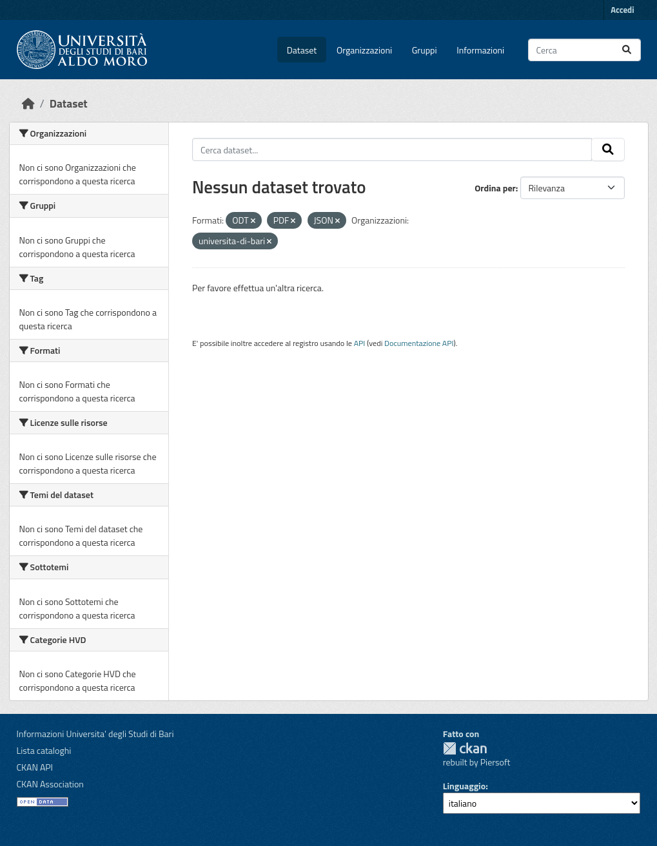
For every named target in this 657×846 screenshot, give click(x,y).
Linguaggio (464, 786)
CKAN (465, 748)
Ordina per (495, 188)
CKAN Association (50, 784)
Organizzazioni (364, 50)
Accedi (622, 9)
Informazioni (480, 50)
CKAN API (35, 767)
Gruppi (424, 50)
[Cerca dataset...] (584, 50)
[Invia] (627, 50)
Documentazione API (418, 343)
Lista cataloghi (44, 750)
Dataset (302, 50)
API (360, 343)
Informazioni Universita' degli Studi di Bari (95, 733)
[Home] (28, 103)
